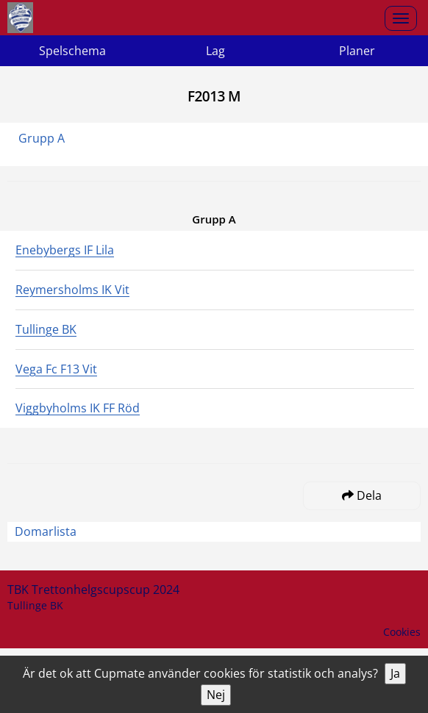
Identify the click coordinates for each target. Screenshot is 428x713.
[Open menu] (401, 18)
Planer (357, 51)
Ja (395, 673)
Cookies (402, 632)
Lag (215, 51)
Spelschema (72, 51)
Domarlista (45, 531)
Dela (362, 495)
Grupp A (41, 138)
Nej (216, 695)
